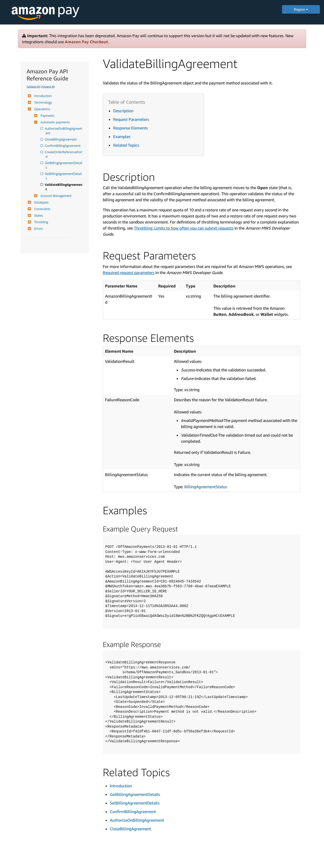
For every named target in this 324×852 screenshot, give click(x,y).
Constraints (41, 209)
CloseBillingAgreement (61, 139)
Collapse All (33, 86)
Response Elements (130, 127)
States (38, 215)
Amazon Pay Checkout (86, 41)
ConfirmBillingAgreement (63, 146)
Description (123, 110)
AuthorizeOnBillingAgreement (64, 130)
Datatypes (40, 202)
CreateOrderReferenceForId (64, 154)
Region (301, 9)
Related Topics (126, 145)
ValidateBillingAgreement (64, 187)
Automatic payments (54, 122)
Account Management (55, 196)
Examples (121, 136)
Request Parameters (131, 119)
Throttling (40, 222)
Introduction (42, 96)
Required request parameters (128, 272)
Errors (38, 229)
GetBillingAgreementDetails (64, 165)
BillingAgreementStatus (205, 486)
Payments (46, 116)
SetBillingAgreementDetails (64, 176)
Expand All (48, 86)
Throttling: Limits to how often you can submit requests (183, 228)
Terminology (42, 102)
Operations (41, 109)
